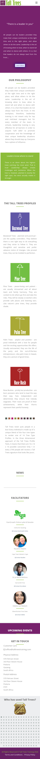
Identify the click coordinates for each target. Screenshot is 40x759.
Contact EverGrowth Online (20, 531)
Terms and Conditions (13, 755)
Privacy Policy (29, 755)
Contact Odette (20, 615)
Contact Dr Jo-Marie (20, 586)
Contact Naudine (20, 557)
